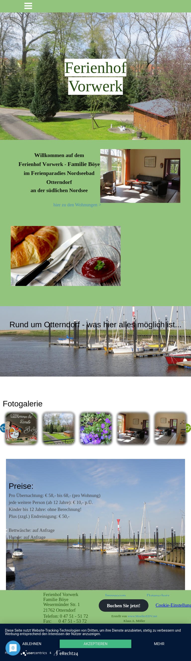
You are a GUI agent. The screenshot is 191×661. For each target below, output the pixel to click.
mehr (159, 644)
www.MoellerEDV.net (142, 616)
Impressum (115, 595)
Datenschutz (157, 595)
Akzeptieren (95, 644)
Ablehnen (31, 644)
